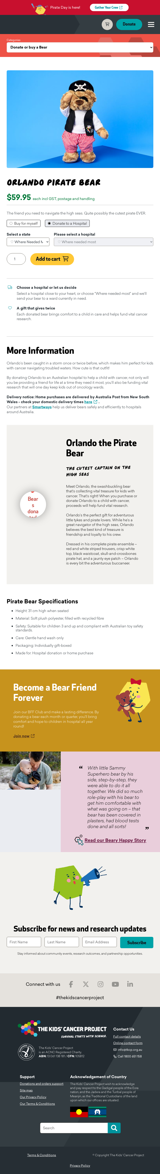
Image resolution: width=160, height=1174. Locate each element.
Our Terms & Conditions (37, 1104)
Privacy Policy (80, 1166)
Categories (13, 40)
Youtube (115, 984)
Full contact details (127, 1037)
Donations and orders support (41, 1084)
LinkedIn (130, 984)
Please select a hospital (74, 234)
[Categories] (80, 47)
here (88, 401)
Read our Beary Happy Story (115, 840)
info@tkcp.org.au (130, 1050)
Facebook (71, 984)
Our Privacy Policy (33, 1097)
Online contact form (128, 1043)
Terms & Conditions (41, 1155)
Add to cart (48, 259)
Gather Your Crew (106, 8)
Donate (129, 24)
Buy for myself (26, 223)
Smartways (42, 407)
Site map (26, 1090)
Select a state (18, 234)
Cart (107, 24)
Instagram (101, 984)
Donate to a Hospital (70, 223)
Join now (21, 736)
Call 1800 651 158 (130, 1056)
